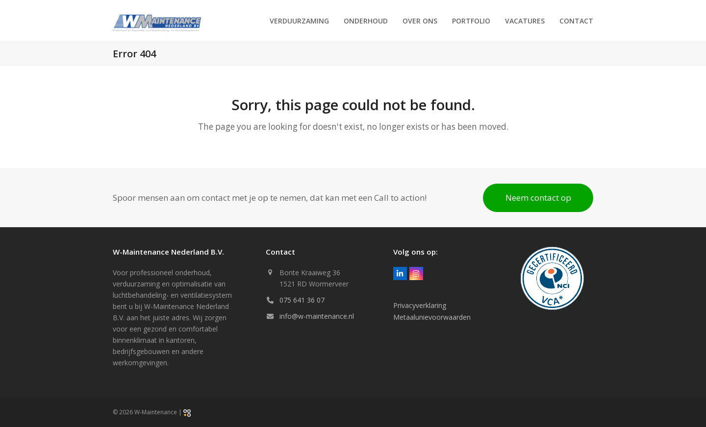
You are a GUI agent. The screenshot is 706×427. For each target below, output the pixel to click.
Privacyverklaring (419, 305)
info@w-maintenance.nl (316, 316)
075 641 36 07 (302, 300)
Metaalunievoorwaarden (432, 317)
